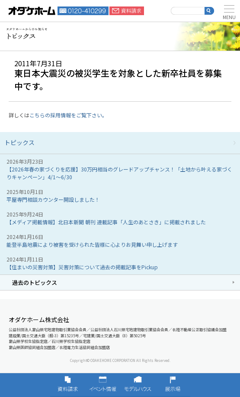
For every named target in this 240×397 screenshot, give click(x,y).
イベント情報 (102, 385)
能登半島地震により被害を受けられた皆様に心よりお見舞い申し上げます (92, 244)
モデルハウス (137, 385)
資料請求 (126, 10)
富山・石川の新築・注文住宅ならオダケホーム (32, 10)
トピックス (19, 142)
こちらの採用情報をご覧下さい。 (68, 115)
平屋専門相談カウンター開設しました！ (53, 199)
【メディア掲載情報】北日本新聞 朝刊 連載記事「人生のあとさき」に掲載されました (106, 222)
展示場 (172, 385)
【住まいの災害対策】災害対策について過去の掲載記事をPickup (82, 267)
